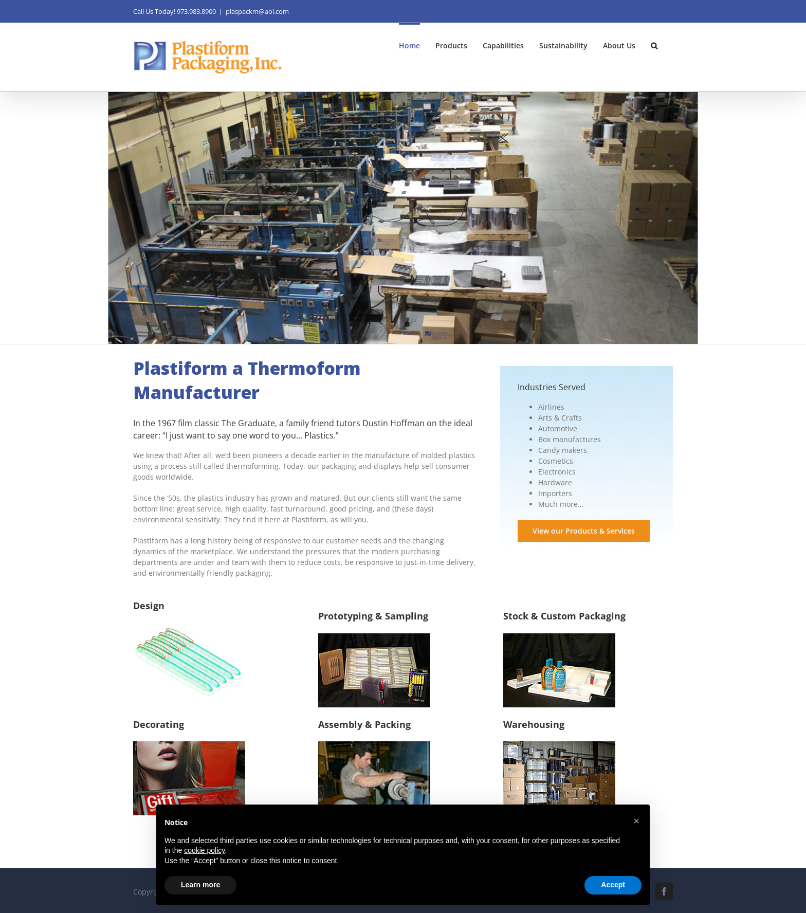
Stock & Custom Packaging (564, 616)
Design (148, 605)
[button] (654, 44)
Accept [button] (613, 885)
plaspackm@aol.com (257, 11)
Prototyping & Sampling (373, 616)
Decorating (158, 724)
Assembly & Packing (364, 724)
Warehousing (533, 724)
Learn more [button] (200, 885)
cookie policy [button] (204, 850)
